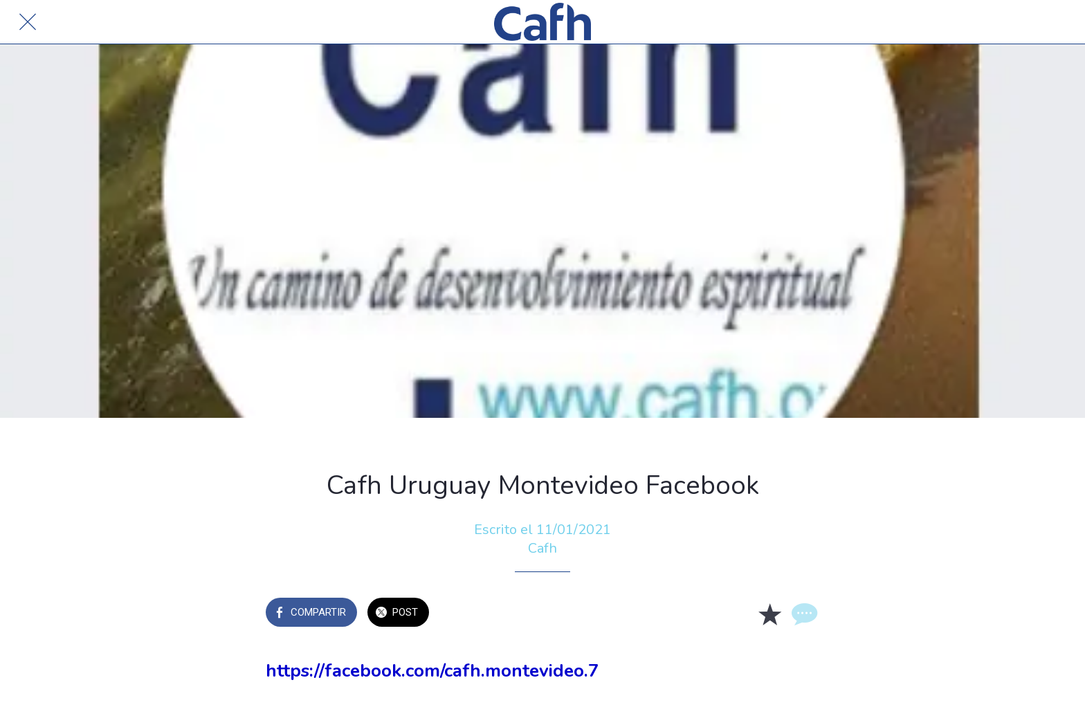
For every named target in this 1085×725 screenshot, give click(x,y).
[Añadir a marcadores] (769, 613)
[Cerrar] (27, 22)
